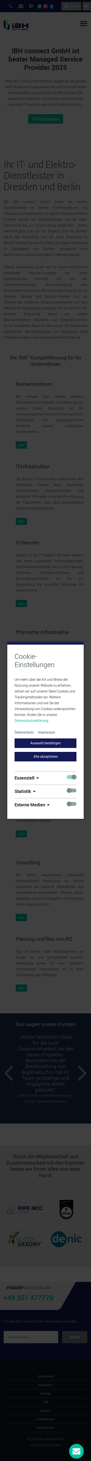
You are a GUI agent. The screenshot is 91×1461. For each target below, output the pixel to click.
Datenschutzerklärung (31, 720)
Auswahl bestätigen (45, 743)
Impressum (46, 732)
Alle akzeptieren (45, 756)
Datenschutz (24, 732)
